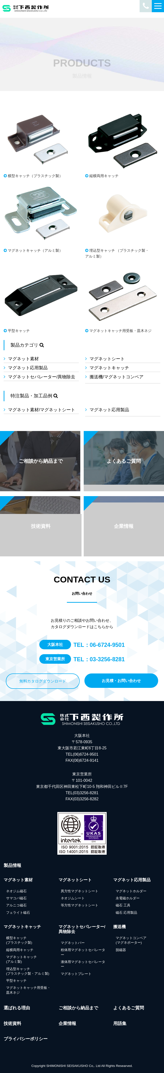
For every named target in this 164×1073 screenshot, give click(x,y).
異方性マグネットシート (79, 891)
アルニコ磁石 (16, 905)
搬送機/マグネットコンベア (117, 376)
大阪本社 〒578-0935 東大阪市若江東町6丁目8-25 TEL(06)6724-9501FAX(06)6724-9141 (82, 747)
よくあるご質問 (128, 1007)
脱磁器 (121, 950)
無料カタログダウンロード (42, 681)
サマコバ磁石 (16, 898)
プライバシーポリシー (26, 1038)
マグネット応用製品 (28, 367)
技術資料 (12, 1023)
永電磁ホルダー (128, 898)
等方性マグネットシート (79, 905)
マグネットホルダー (131, 891)
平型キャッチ (16, 981)
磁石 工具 (123, 905)
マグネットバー (73, 943)
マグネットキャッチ (109, 367)
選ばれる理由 (17, 1007)
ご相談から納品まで (78, 1007)
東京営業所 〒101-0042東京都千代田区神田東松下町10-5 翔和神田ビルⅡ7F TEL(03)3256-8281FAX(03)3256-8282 (82, 786)
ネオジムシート (73, 898)
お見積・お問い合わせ (121, 681)
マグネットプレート (76, 974)
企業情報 (67, 1023)
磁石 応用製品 (126, 912)
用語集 (119, 1023)
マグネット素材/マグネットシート (41, 409)
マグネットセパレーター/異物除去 (41, 376)
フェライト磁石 (18, 912)
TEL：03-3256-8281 (99, 659)
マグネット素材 (23, 358)
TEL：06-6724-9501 (99, 645)
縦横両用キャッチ (19, 950)
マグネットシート (107, 358)
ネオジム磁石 (16, 891)
